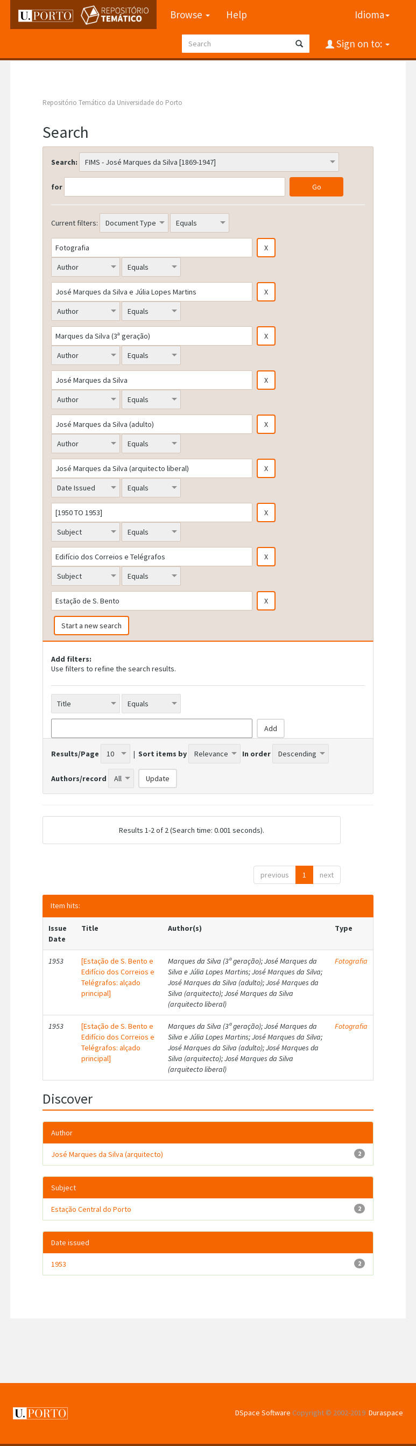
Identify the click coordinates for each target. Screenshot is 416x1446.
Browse (189, 14)
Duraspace (386, 1412)
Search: (64, 162)
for (56, 187)
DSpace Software (263, 1412)
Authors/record (79, 778)
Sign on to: (362, 43)
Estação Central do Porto (91, 1209)
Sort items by (162, 754)
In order (256, 754)
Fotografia (351, 961)
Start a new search (91, 625)
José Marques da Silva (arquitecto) (107, 1154)
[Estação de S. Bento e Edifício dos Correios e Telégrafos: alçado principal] (117, 977)
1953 (58, 1264)
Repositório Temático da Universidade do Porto (112, 102)
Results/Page (75, 754)
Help (235, 14)
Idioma (372, 14)
